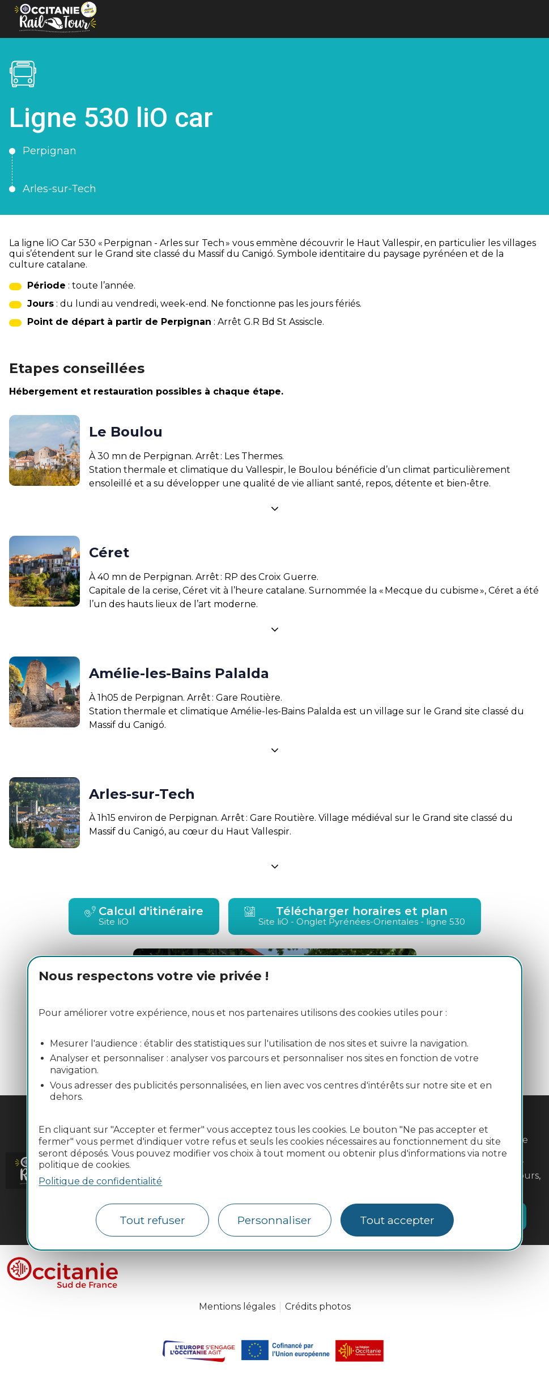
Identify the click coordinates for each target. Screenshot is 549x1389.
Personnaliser (274, 1220)
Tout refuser (152, 1220)
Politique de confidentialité (100, 1181)
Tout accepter (397, 1220)
